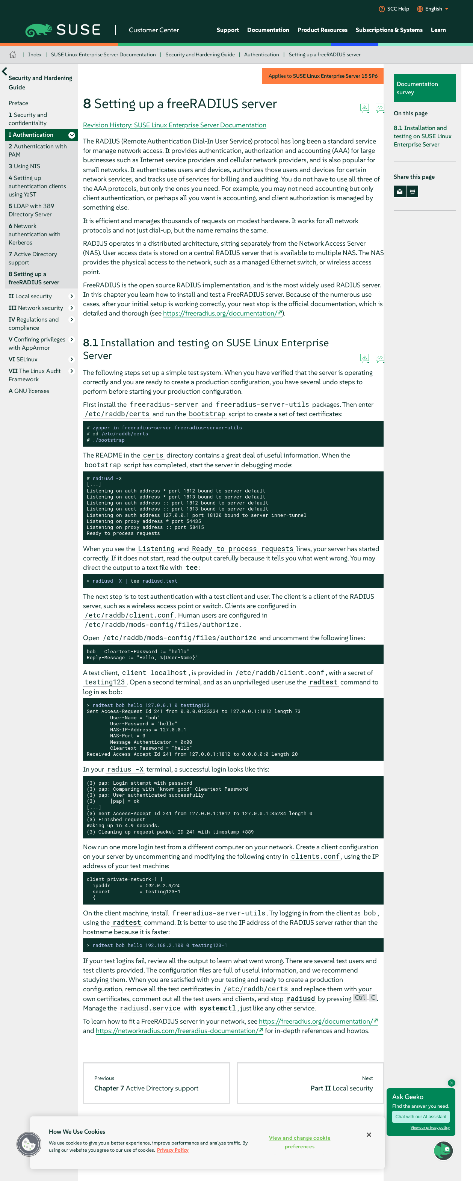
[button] (443, 1151)
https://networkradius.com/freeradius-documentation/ (177, 1030)
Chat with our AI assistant (421, 1116)
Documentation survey (417, 88)
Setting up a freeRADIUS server (325, 54)
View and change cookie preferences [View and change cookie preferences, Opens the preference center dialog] (300, 1142)
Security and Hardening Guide (200, 54)
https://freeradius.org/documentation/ (220, 313)
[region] (207, 1142)
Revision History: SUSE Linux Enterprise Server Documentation (174, 125)
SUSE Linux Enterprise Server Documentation (103, 54)
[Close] (369, 1135)
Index (35, 54)
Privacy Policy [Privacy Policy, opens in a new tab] (173, 1150)
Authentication (261, 54)
